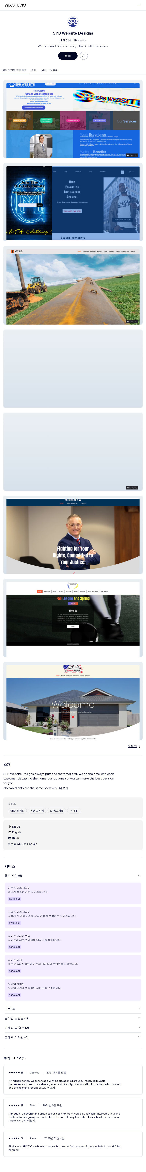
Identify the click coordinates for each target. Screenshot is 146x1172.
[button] (73, 119)
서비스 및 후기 (49, 70)
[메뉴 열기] (139, 5)
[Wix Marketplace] (15, 5)
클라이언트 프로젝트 (14, 70)
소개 (34, 70)
